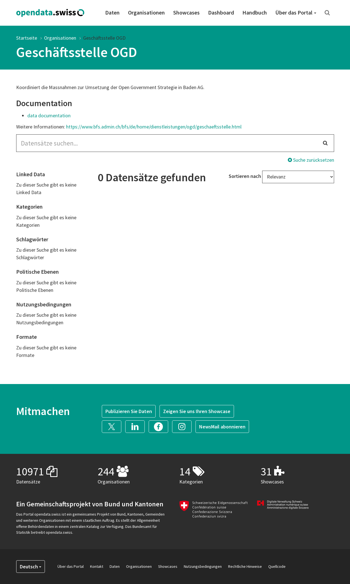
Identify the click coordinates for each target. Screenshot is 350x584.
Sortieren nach (245, 176)
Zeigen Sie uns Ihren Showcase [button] (196, 411)
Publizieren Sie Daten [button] (128, 411)
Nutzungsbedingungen (203, 566)
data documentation (49, 115)
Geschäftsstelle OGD (104, 38)
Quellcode (277, 566)
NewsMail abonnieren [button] (222, 426)
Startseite (26, 38)
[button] (113, 426)
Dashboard (221, 12)
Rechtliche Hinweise (245, 566)
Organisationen (146, 12)
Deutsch (30, 566)
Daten (112, 12)
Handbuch (254, 12)
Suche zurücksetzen (311, 160)
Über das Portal (295, 12)
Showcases (186, 12)
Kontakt (96, 566)
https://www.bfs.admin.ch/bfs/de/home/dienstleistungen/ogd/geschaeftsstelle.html (154, 126)
